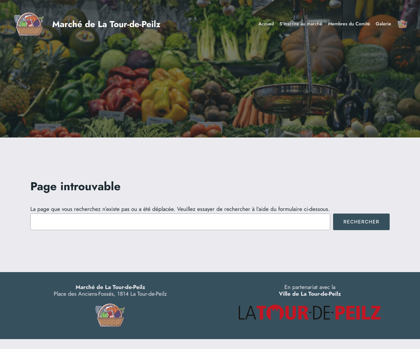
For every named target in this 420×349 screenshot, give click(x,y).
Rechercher (361, 222)
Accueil (266, 23)
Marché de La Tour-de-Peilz (106, 24)
